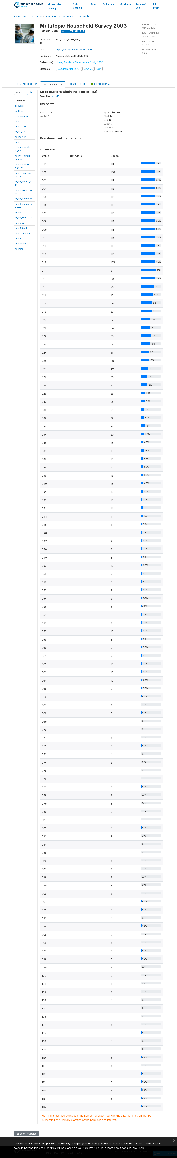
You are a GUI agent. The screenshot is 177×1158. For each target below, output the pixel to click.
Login (156, 6)
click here (139, 1148)
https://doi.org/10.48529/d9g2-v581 (74, 49)
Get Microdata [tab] (100, 83)
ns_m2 (18, 121)
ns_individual (21, 116)
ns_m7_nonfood (23, 233)
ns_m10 (18, 238)
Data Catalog (77, 6)
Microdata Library (54, 6)
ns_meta (19, 248)
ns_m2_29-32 (21, 131)
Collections (108, 4)
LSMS (47, 16)
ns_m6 (18, 212)
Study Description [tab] (27, 84)
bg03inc (19, 111)
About (94, 4)
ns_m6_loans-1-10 (23, 217)
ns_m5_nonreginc (24, 198)
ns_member (21, 243)
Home (17, 16)
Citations (125, 4)
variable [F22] (85, 16)
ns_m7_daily (21, 223)
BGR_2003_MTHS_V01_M (64, 16)
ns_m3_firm (20, 136)
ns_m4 (18, 142)
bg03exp (19, 106)
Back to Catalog (27, 1133)
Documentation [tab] (77, 84)
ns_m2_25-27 (21, 126)
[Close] (174, 1140)
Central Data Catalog (32, 16)
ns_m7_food (21, 228)
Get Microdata (73, 31)
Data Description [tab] (53, 84)
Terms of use (141, 6)
